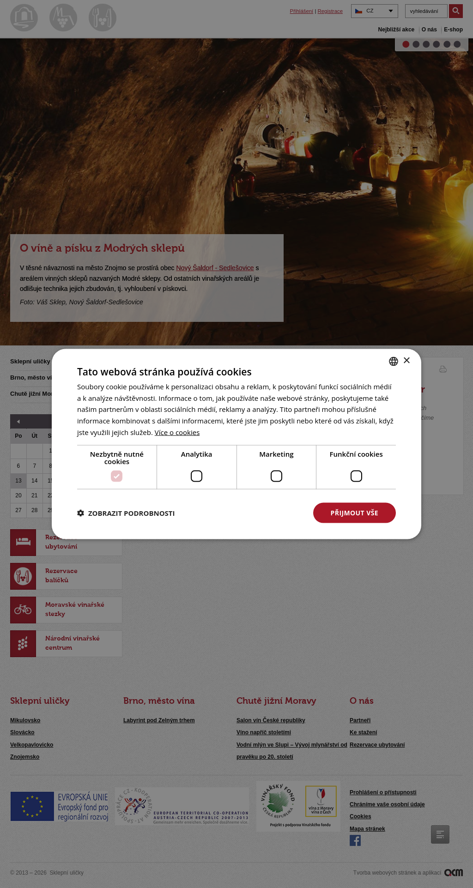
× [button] (406, 360)
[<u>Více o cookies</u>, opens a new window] (177, 431)
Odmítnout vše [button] (260, 512)
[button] (126, 513)
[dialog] (236, 444)
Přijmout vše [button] (354, 512)
